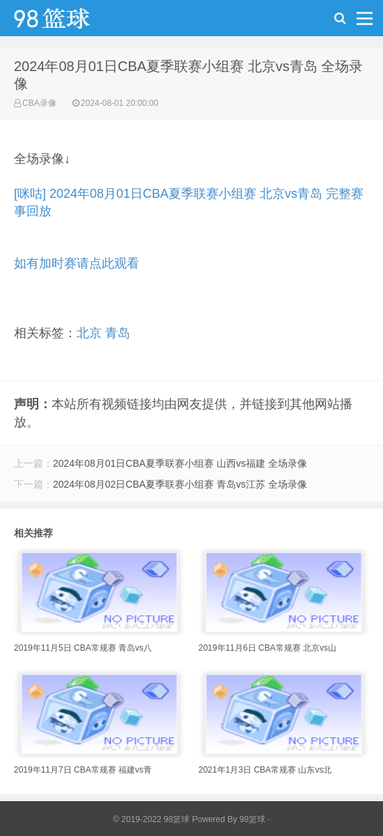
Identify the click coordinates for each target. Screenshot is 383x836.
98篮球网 (69, 21)
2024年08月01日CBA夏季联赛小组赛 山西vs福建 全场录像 (180, 463)
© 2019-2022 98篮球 (151, 819)
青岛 (117, 333)
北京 (89, 333)
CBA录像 (39, 103)
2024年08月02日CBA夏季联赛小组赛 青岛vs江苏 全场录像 (180, 484)
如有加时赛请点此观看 (76, 263)
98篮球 (252, 819)
